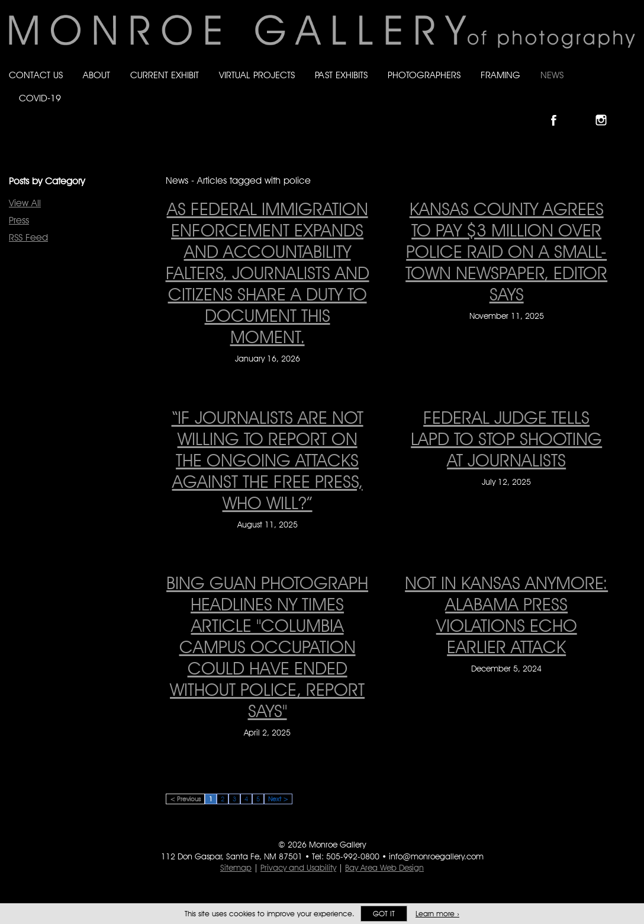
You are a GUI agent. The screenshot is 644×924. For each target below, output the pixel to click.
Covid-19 (40, 98)
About (96, 75)
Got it (384, 913)
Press (19, 220)
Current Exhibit (164, 75)
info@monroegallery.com (436, 856)
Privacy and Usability (298, 867)
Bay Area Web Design (384, 867)
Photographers (424, 75)
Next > (278, 799)
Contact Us (36, 75)
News (552, 75)
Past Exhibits (341, 75)
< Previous (185, 799)
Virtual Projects (257, 75)
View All (25, 203)
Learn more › (437, 913)
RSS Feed (28, 237)
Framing (500, 75)
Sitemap (236, 867)
